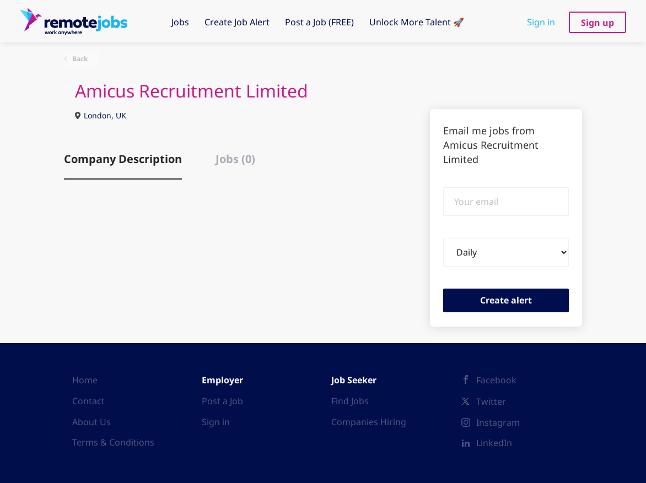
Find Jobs (350, 401)
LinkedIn (494, 443)
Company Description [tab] (123, 158)
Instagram (498, 422)
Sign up (597, 23)
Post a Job (222, 401)
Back (79, 58)
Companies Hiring (368, 422)
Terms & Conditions (113, 442)
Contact (88, 401)
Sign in (541, 22)
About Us (91, 422)
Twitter (491, 401)
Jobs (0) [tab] (235, 158)
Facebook (496, 380)
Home (85, 380)
